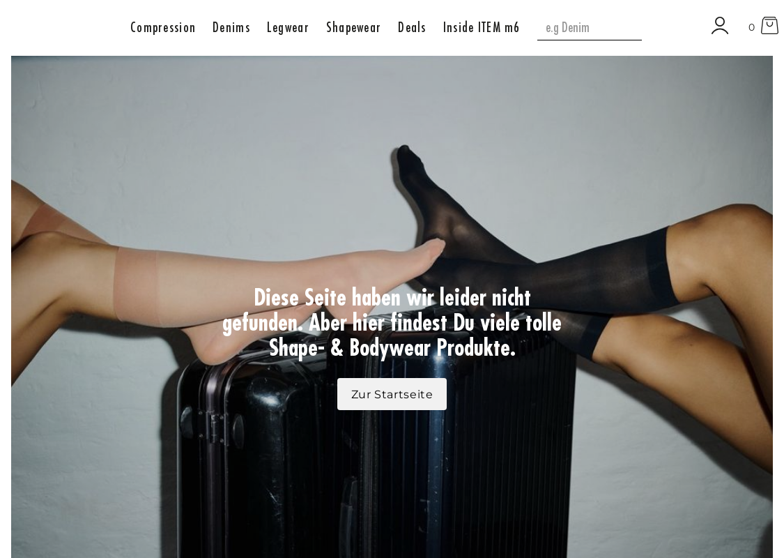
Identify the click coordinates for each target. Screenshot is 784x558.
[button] (163, 27)
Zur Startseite (392, 394)
